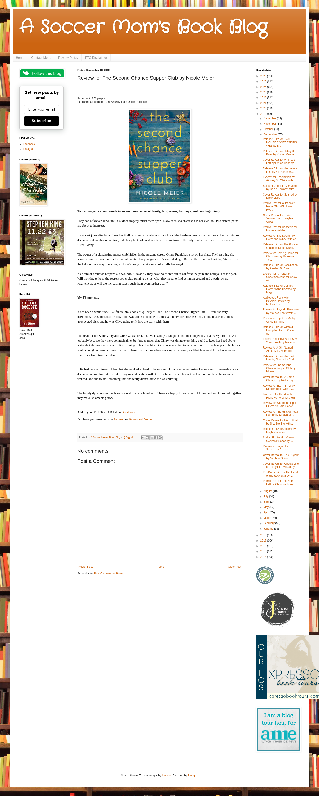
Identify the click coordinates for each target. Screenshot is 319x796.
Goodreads (129, 412)
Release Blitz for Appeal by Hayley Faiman (279, 430)
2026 (263, 76)
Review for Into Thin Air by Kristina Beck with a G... (279, 387)
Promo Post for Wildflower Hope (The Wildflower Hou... (279, 206)
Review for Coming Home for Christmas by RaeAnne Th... (280, 256)
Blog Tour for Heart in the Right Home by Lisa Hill (279, 396)
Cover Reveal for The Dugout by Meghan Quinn (281, 456)
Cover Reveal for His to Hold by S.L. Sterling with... (280, 422)
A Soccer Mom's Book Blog (143, 27)
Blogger (192, 775)
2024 (263, 87)
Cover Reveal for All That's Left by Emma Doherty (279, 161)
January (269, 528)
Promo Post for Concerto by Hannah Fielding (280, 229)
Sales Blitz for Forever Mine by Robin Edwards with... (280, 187)
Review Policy (68, 57)
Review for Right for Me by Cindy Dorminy (279, 320)
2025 (263, 81)
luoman (166, 775)
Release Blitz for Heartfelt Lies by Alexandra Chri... (279, 358)
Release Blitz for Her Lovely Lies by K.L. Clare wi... (280, 170)
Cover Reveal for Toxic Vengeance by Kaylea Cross (278, 218)
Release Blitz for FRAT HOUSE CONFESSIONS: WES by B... (280, 142)
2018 (263, 535)
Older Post (234, 566)
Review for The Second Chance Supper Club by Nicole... (279, 368)
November (270, 123)
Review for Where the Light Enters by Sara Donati (279, 404)
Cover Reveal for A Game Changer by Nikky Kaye (279, 378)
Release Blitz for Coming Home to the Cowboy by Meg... (279, 289)
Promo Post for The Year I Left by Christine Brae (278, 482)
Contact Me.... (41, 57)
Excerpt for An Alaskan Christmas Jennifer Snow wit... (280, 277)
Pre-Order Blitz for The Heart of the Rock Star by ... (280, 474)
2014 (263, 557)
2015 (263, 551)
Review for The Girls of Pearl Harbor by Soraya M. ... (280, 413)
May (266, 507)
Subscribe (41, 121)
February (269, 523)
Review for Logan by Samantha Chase (275, 448)
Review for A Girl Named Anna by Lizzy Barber (278, 349)
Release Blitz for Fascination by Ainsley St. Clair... (280, 266)
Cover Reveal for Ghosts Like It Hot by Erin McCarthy (281, 465)
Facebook (29, 144)
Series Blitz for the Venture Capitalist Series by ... (279, 439)
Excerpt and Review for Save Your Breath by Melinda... (280, 340)
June (267, 501)
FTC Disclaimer (96, 57)
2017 (263, 540)
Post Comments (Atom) (108, 573)
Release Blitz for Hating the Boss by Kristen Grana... (279, 153)
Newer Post (85, 566)
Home (20, 57)
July (266, 496)
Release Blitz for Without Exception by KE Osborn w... (279, 330)
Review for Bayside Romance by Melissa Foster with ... (281, 311)
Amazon (119, 419)
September (271, 134)
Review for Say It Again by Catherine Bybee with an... (281, 237)
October (269, 129)
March (268, 517)
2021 (263, 103)
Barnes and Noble (140, 419)
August (268, 491)
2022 (263, 97)
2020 (263, 108)
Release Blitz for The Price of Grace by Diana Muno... (280, 246)
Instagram (29, 149)
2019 (263, 113)
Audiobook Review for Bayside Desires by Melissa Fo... (276, 301)
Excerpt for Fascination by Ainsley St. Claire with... (279, 179)
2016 (263, 546)
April (267, 512)
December (270, 118)
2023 (263, 92)
